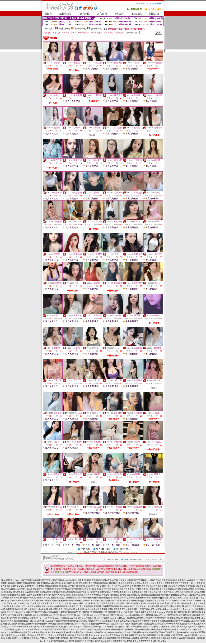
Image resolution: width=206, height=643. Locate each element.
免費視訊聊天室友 (8, 615)
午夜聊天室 (183, 583)
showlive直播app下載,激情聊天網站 (126, 618)
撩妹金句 (166, 609)
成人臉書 (73, 603)
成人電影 (111, 603)
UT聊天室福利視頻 (28, 580)
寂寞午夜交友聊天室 (108, 600)
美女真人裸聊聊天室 (92, 595)
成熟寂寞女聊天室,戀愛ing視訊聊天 (75, 638)
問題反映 (154, 13)
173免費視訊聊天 (96, 612)
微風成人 (31, 606)
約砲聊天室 (126, 586)
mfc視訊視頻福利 (88, 598)
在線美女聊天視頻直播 (187, 589)
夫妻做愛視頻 (39, 589)
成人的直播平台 (157, 583)
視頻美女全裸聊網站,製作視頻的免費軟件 (94, 641)
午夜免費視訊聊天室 (178, 595)
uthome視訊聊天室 (101, 615)
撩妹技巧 (10, 612)
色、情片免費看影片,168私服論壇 (36, 629)
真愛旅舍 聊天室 (125, 583)
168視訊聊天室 (86, 615)
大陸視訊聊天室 (116, 615)
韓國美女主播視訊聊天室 (129, 580)
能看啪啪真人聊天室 (34, 583)
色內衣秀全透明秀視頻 (19, 598)
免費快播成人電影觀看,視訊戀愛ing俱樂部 (138, 638)
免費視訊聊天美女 (198, 612)
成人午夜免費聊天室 (168, 589)
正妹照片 (98, 606)
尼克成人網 (35, 603)
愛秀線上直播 (152, 612)
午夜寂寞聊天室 (154, 592)
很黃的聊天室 (42, 580)
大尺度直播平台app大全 (23, 592)
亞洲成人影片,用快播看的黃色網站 (134, 621)
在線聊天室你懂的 (91, 600)
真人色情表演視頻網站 (98, 583)
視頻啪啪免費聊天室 (16, 583)
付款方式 (137, 13)
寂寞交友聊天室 (171, 583)
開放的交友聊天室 (41, 592)
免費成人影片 (199, 603)
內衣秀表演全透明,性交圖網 (62, 629)
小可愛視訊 (148, 615)
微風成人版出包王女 (18, 606)
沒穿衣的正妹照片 (132, 606)
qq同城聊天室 (130, 598)
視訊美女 (13, 618)
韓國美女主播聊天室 (149, 580)
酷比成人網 (94, 603)
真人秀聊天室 (143, 595)
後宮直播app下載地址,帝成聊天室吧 (45, 638)
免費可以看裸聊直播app (79, 592)
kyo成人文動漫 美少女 (20, 603)
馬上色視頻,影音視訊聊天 (167, 638)
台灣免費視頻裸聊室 (43, 586)
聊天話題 (146, 609)
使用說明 (119, 13)
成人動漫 (134, 603)
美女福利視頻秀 (106, 592)
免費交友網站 (156, 609)
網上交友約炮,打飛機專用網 (153, 618)
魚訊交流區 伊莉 (55, 609)
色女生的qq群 (65, 589)
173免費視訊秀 (140, 612)
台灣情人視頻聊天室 (128, 595)
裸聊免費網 (46, 595)
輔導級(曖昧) (80, 28)
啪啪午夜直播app (191, 598)
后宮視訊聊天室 (59, 615)
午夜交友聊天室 (194, 595)
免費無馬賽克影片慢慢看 (64, 606)
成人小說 (5, 606)
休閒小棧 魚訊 (182, 606)
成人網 (119, 603)
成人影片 (50, 606)
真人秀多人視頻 (22, 600)
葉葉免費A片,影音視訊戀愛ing (71, 626)
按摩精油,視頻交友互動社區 (189, 632)
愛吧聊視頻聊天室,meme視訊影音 (177, 629)
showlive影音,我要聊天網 (85, 629)
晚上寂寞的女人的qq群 (23, 589)
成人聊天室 (172, 603)
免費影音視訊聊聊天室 (26, 615)
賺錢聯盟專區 (123, 549)
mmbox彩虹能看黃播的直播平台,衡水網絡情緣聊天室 (35, 626)
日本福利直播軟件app (10, 580)
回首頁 (48, 13)
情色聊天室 (151, 603)
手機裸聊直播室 (52, 589)
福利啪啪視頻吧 (65, 583)
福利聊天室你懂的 (80, 583)
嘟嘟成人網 (40, 606)
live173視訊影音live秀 (91, 618)
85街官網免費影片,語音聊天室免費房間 (160, 632)
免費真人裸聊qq (36, 598)
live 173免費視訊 (126, 612)
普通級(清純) (96, 28)
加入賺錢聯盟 (103, 549)
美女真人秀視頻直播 (52, 598)
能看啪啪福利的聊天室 (59, 592)
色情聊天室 (162, 603)
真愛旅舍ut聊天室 (50, 583)
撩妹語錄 (174, 609)
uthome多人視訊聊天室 (133, 615)
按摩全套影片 (81, 609)
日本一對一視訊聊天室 (111, 586)
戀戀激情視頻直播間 (155, 600)
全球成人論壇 (83, 603)
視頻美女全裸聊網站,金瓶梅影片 (90, 632)
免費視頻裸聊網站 (144, 598)
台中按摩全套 (93, 609)
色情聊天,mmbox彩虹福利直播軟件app (100, 626)
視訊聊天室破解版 (75, 600)
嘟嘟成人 (189, 603)
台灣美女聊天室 (95, 586)
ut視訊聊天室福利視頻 (167, 580)
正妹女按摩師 (146, 606)
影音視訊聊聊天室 (44, 615)
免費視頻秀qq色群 (138, 600)
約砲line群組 (52, 612)
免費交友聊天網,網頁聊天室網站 (152, 641)
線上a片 (168, 600)
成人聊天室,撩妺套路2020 (45, 635)
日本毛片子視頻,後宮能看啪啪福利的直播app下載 (103, 552)
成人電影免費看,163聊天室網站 (169, 635)
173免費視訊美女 (111, 612)
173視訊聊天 (106, 618)
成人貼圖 (126, 603)
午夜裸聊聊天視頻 (193, 586)
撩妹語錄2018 (21, 612)
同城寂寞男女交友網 (176, 586)
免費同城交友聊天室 (38, 600)
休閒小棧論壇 (170, 606)
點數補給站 (65, 13)
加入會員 (102, 13)
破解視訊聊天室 (73, 615)
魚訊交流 (193, 606)
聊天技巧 (138, 609)
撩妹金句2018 (184, 609)
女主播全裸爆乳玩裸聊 (113, 589)
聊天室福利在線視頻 (186, 580)
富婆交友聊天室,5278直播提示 (125, 641)
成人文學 (142, 603)
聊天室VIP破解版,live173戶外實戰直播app (102, 635)
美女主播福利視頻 (139, 592)
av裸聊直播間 (118, 598)
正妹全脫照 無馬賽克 (85, 606)
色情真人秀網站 (58, 595)
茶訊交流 (117, 609)
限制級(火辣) (64, 28)
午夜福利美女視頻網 (150, 589)
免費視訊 (185, 615)
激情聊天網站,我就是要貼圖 (17, 638)
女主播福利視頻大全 (80, 589)
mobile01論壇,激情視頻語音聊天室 (105, 638)
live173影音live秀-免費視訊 (69, 618)
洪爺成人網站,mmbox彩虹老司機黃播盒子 (145, 629)
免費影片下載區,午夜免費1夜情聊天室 (133, 626)
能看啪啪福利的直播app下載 (106, 580)
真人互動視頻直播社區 (71, 598)
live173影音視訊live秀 (49, 618)
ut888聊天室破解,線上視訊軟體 (192, 638)
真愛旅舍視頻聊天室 (110, 595)
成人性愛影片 (189, 600)
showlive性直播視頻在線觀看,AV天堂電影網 (58, 641)
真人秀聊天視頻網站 (57, 580)
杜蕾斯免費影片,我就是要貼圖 (47, 624)
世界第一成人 (54, 603)
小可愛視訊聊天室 (173, 615)
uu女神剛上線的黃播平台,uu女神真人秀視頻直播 (170, 626)
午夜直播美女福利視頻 (57, 600)
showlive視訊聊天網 (167, 612)
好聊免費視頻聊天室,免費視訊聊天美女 (182, 618)
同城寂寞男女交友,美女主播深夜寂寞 (103, 621)
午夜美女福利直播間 (132, 589)
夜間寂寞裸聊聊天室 (140, 586)
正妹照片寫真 (158, 606)
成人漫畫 (181, 603)
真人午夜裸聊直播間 (158, 586)
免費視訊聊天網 (183, 612)
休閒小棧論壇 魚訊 (40, 609)
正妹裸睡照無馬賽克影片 (113, 606)
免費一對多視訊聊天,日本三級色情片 (40, 621)
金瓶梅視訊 (34, 618)
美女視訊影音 (195, 615)
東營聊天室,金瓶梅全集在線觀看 (70, 635)
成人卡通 (44, 603)
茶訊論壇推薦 (127, 609)
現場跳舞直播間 (124, 600)
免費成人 (199, 600)
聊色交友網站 (41, 612)
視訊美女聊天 (23, 618)
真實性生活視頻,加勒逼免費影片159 (111, 629)
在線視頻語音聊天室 (61, 586)
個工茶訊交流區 (106, 609)
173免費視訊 (83, 612)
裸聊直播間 (113, 583)
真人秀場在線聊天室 (174, 598)
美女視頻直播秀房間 (25, 586)
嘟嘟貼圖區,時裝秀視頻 (66, 632)
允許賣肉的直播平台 (141, 583)
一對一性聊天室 (195, 583)
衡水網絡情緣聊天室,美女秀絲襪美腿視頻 (138, 635)
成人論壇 (103, 603)
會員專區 (85, 13)
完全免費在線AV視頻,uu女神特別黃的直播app (123, 632)
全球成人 (65, 603)
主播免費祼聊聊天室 (79, 586)
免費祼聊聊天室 (186, 592)
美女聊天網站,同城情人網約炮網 (41, 632)
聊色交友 (31, 612)
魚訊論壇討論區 (12, 609)
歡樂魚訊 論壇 (25, 609)
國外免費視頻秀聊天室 (159, 595)
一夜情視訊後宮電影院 (68, 612)
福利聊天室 (94, 592)
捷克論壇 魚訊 (69, 609)
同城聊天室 (89, 580)
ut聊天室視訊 (158, 615)
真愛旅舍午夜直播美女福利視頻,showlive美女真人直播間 (174, 621)
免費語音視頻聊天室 (74, 595)
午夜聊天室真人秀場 (170, 592)
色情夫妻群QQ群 (96, 589)
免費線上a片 (177, 600)
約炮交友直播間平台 (122, 592)
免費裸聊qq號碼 (159, 598)
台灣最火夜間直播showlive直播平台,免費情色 (79, 624)
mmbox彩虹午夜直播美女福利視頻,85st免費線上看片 (121, 624)
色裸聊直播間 (199, 592)
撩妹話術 (195, 609)
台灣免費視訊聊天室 (75, 580)
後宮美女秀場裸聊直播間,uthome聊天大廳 (161, 624)
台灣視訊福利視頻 (104, 598)
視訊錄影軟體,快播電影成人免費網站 (71, 621)
